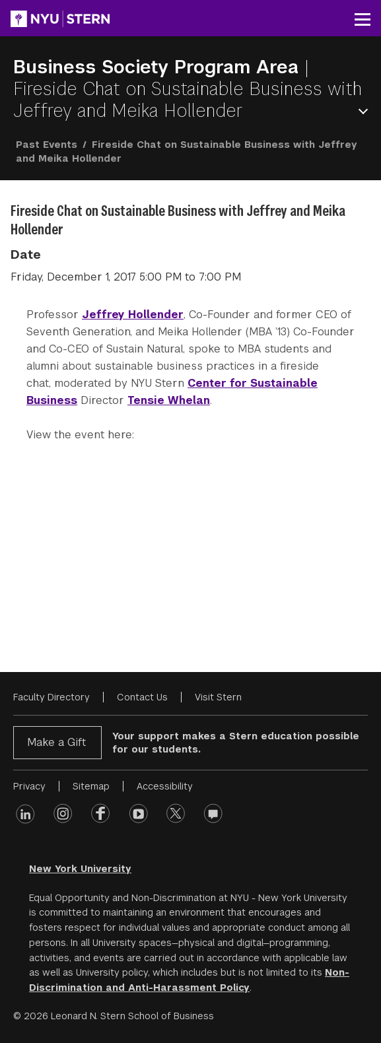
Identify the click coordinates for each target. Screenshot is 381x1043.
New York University (80, 869)
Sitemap (91, 786)
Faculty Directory (51, 697)
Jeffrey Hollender (133, 314)
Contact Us (142, 697)
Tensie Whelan (168, 400)
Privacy (29, 786)
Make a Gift (56, 742)
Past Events (46, 145)
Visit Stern (218, 697)
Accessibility (165, 786)
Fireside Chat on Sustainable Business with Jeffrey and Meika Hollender (187, 99)
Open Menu (366, 111)
